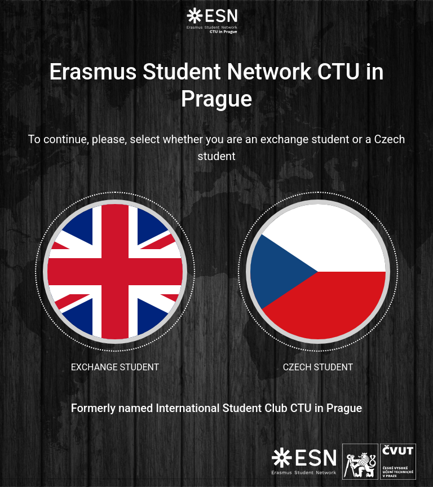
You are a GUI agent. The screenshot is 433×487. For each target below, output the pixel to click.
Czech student (318, 282)
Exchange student (115, 282)
